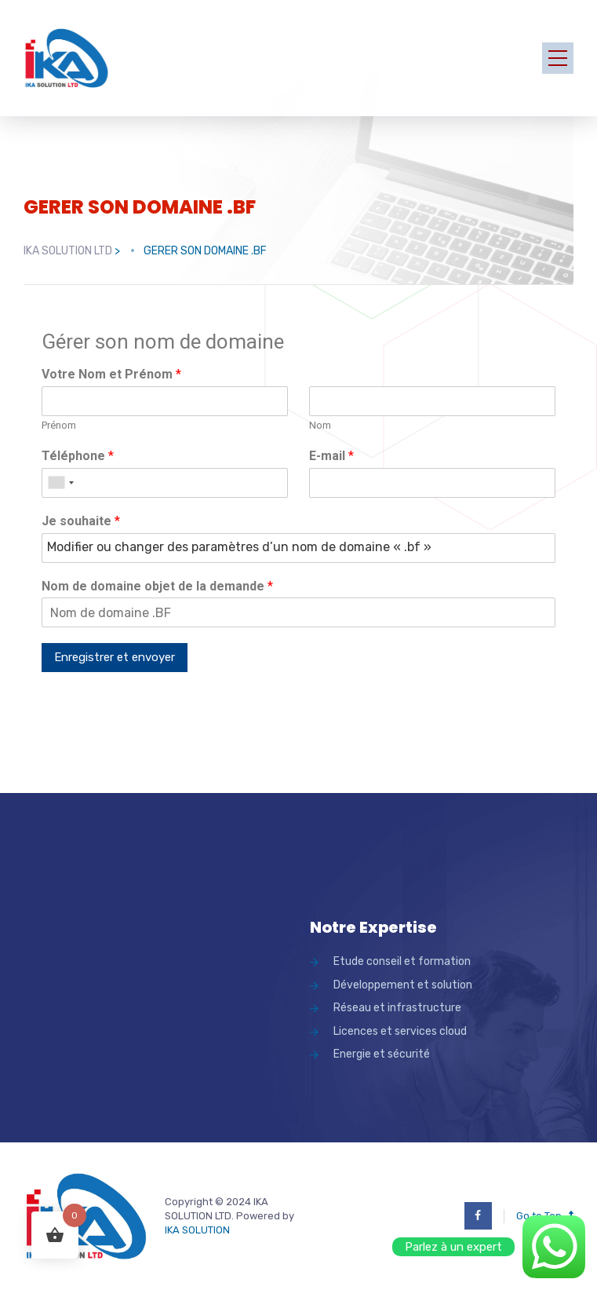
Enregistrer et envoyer (114, 657)
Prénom (59, 425)
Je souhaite (81, 520)
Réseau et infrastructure (397, 1007)
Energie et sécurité (381, 1054)
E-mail (331, 455)
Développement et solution (402, 985)
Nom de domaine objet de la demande (157, 586)
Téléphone (78, 455)
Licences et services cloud (400, 1031)
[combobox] (60, 483)
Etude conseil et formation (402, 961)
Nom (320, 425)
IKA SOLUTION (197, 1230)
